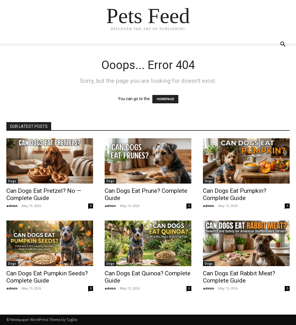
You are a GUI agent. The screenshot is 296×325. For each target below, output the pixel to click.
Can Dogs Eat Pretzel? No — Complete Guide (43, 194)
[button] (283, 45)
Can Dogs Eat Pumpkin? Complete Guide (234, 194)
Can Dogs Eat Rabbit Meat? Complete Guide (239, 277)
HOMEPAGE (165, 99)
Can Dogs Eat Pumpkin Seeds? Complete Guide (47, 277)
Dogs (12, 181)
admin (12, 205)
